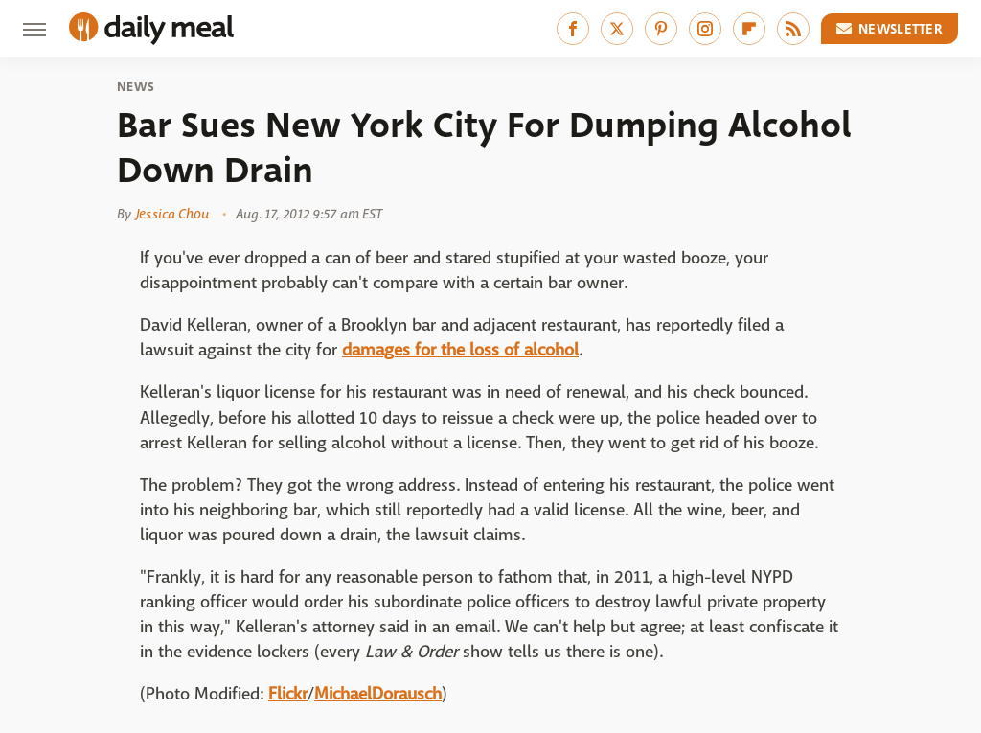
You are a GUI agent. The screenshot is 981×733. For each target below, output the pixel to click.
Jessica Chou (172, 213)
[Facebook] (573, 28)
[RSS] (793, 28)
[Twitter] (617, 28)
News (135, 87)
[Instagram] (705, 28)
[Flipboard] (749, 28)
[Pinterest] (661, 28)
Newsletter (890, 28)
